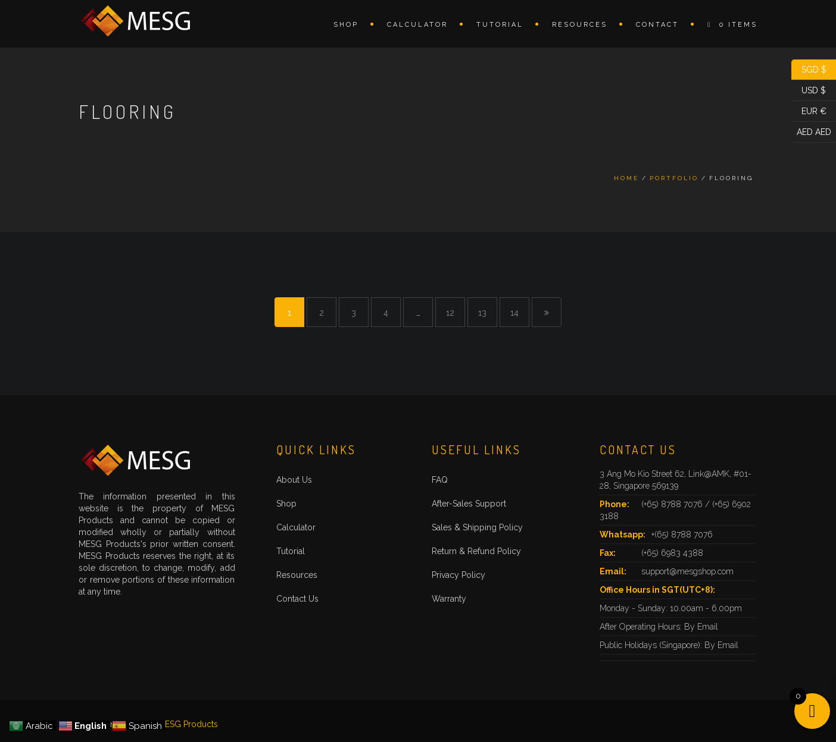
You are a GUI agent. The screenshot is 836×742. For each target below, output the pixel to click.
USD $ (808, 90)
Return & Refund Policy (476, 551)
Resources (579, 25)
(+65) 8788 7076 (673, 504)
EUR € (808, 111)
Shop (345, 25)
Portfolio (674, 178)
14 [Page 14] (514, 312)
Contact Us (297, 598)
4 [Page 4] (385, 312)
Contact (657, 25)
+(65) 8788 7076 (682, 534)
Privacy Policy (458, 575)
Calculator (417, 25)
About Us (294, 480)
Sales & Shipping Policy (477, 527)
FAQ (440, 480)
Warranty (449, 598)
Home (626, 178)
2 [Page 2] (321, 312)
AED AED (811, 132)
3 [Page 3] (353, 312)
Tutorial (499, 25)
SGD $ (808, 69)
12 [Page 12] (450, 312)
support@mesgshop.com (687, 571)
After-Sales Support (469, 503)
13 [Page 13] (482, 312)
